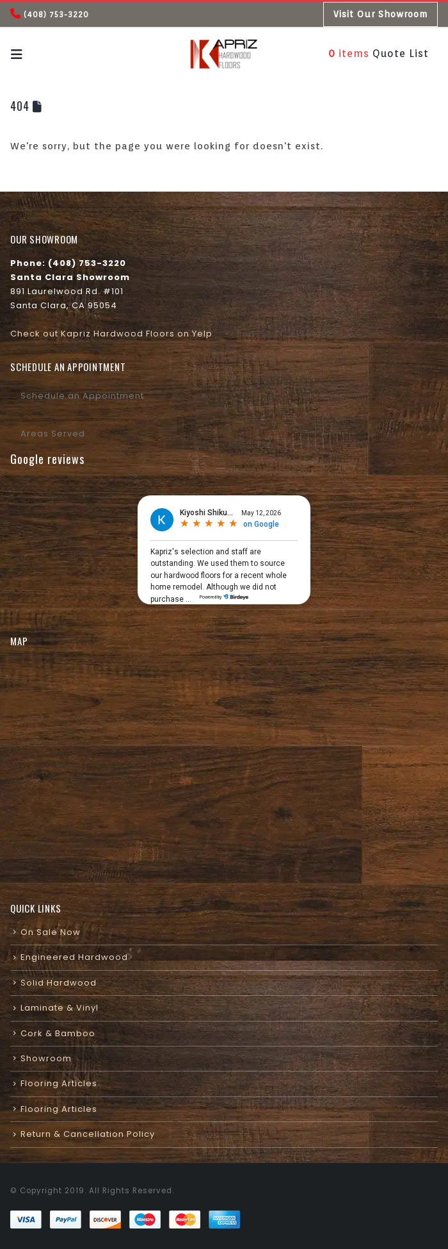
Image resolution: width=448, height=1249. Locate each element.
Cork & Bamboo (57, 1033)
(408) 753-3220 (56, 14)
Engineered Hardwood (74, 957)
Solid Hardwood (58, 983)
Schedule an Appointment (82, 395)
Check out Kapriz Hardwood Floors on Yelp (111, 333)
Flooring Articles (58, 1083)
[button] (20, 54)
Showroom (46, 1058)
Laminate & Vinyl (59, 1008)
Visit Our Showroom (380, 14)
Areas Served (52, 433)
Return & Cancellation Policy (87, 1134)
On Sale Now (50, 932)
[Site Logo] (224, 54)
